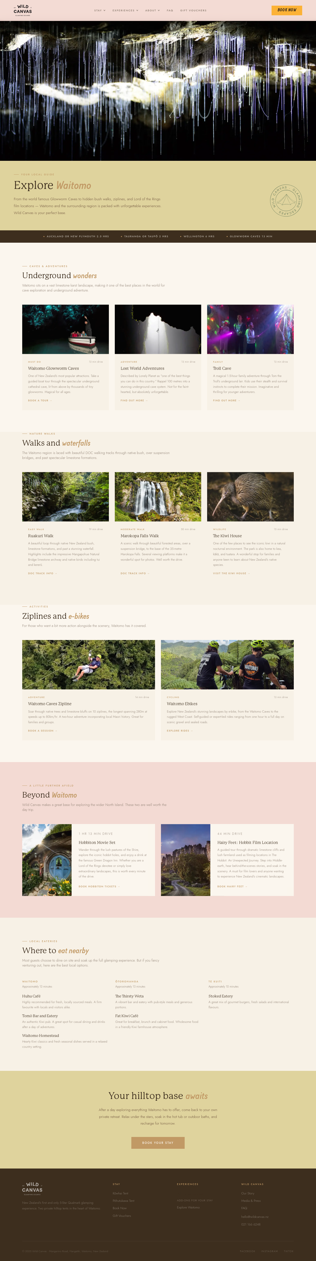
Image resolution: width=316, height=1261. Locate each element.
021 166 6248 (251, 1224)
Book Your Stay (158, 1143)
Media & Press (251, 1200)
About (152, 10)
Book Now (286, 10)
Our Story (247, 1193)
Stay (100, 10)
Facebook (247, 1251)
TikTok (289, 1251)
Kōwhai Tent (120, 1193)
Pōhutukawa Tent (123, 1200)
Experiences (125, 10)
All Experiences (203, 1197)
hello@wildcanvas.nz (255, 1216)
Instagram (269, 1251)
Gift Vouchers (193, 10)
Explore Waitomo (188, 1207)
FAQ (170, 10)
